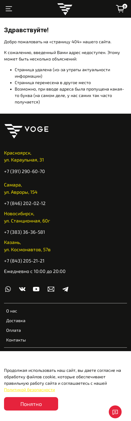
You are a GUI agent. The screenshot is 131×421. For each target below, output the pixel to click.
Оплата (13, 330)
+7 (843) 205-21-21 (24, 261)
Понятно (31, 404)
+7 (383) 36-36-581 (24, 232)
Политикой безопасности (29, 389)
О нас (11, 310)
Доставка (15, 320)
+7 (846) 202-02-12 (25, 203)
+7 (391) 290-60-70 (24, 171)
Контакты (16, 339)
